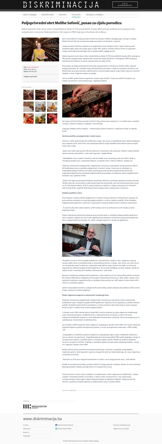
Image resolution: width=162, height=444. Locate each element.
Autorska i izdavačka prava (121, 425)
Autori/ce (26, 432)
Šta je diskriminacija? (125, 4)
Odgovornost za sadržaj (121, 428)
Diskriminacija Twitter (64, 428)
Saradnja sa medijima (94, 14)
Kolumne (62, 14)
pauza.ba (96, 441)
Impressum (26, 428)
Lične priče (76, 14)
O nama (25, 425)
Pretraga (136, 14)
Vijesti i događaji (29, 14)
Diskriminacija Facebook (65, 425)
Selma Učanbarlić (33, 67)
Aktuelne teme (48, 14)
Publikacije (26, 436)
